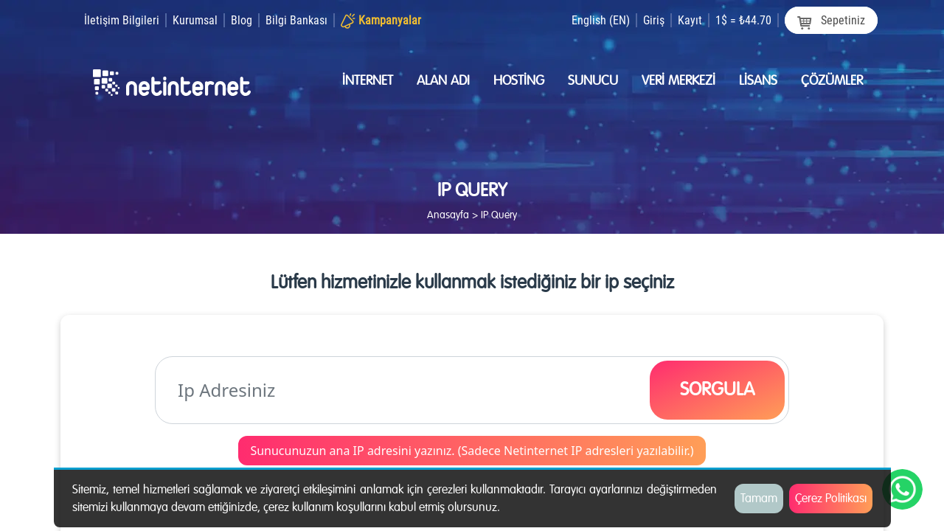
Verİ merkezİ (678, 80)
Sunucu (593, 80)
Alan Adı (443, 80)
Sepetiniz (831, 21)
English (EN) (601, 20)
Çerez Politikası (831, 498)
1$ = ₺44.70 (743, 20)
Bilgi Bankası (296, 20)
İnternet (367, 80)
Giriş (653, 20)
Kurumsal (195, 20)
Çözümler (832, 80)
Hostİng (518, 80)
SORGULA (717, 389)
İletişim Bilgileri (121, 20)
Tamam (758, 498)
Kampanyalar (389, 20)
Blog (241, 20)
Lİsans (758, 80)
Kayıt (690, 20)
